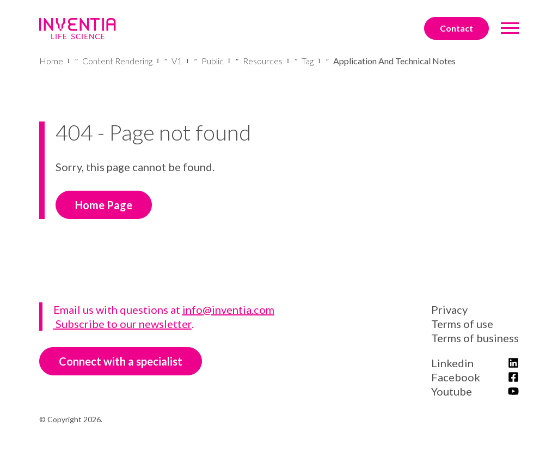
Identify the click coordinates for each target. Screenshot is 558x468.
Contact (456, 28)
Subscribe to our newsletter (122, 323)
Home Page (103, 204)
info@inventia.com (228, 309)
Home (51, 61)
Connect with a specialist (120, 361)
